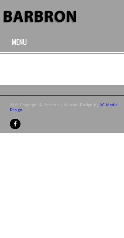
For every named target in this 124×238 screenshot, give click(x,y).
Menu (19, 42)
